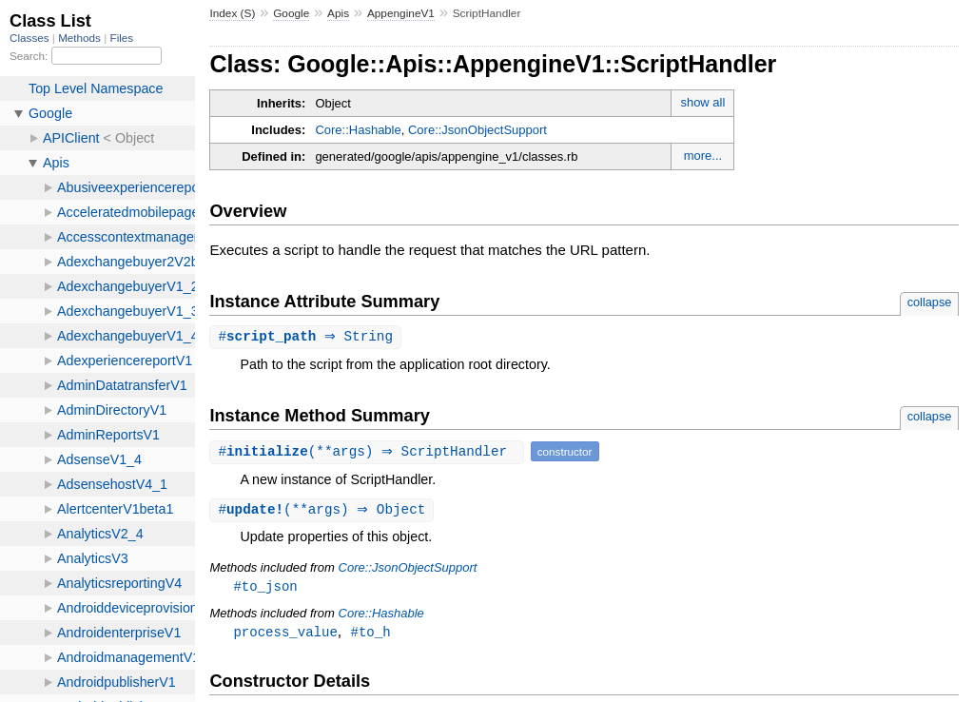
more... (703, 155)
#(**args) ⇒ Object (324, 511)
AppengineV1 (401, 13)
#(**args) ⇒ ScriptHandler (368, 452)
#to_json (265, 588)
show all (702, 102)
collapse (929, 302)
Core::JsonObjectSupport (477, 130)
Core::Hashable (357, 130)
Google (291, 13)
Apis (338, 13)
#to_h (371, 635)
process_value (285, 635)
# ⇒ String (308, 337)
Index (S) (232, 13)
